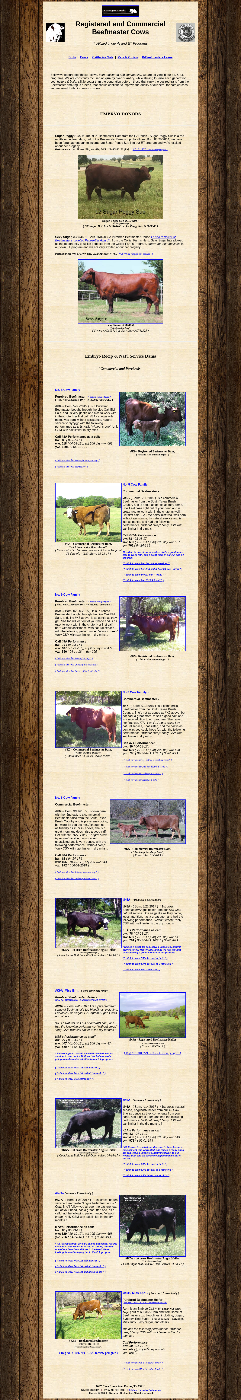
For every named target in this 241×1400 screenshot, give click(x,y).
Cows (84, 57)
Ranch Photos (127, 57)
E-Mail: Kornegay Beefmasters (145, 1390)
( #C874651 (135, 253)
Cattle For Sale (102, 57)
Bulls (72, 57)
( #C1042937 (150, 149)
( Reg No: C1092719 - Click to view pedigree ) (88, 1352)
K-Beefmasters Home (157, 57)
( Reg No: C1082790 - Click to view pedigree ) (152, 1053)
